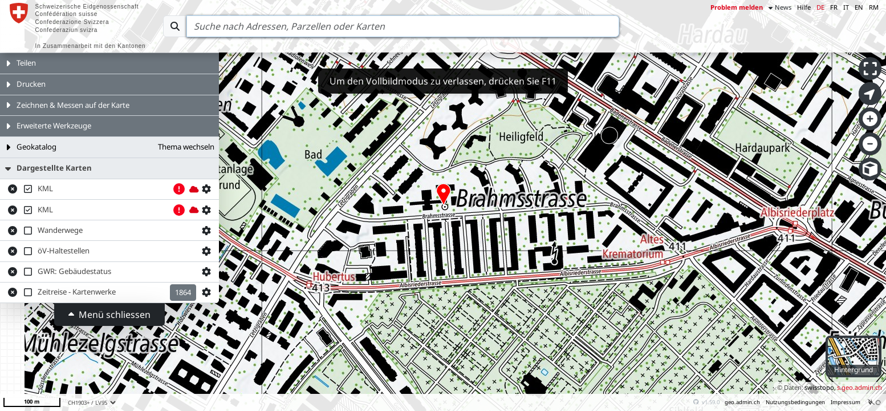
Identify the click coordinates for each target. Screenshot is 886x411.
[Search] (402, 26)
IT (846, 7)
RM (874, 7)
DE (820, 7)
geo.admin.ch (742, 402)
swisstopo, (820, 387)
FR (834, 7)
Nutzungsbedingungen (795, 402)
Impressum (845, 402)
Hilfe (804, 7)
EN (859, 7)
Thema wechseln (186, 147)
